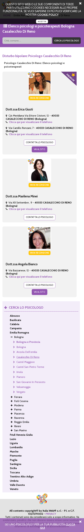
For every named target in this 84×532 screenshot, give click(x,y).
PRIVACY (51, 513)
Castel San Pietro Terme (30, 366)
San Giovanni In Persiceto (30, 382)
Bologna (21, 347)
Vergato (20, 391)
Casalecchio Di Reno (27, 357)
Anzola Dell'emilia (26, 352)
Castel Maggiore (25, 362)
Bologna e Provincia (28, 341)
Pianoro (20, 376)
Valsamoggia (23, 387)
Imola (19, 372)
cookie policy (48, 14)
